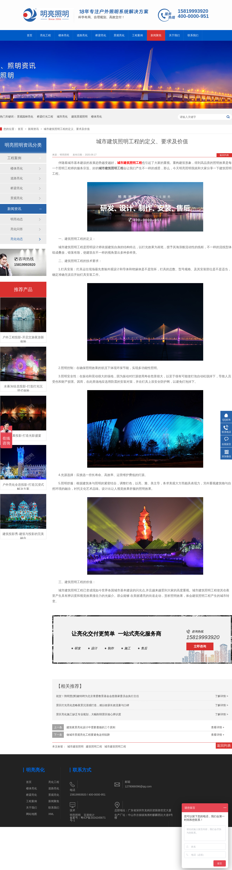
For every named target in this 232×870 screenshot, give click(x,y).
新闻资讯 (34, 128)
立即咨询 (200, 646)
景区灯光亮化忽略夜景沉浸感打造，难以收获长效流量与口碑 (92, 705)
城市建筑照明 (75, 746)
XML (51, 814)
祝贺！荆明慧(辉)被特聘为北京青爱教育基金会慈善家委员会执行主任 (97, 696)
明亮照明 (65, 154)
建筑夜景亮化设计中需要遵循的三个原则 (91, 727)
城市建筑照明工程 (129, 162)
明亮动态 (16, 219)
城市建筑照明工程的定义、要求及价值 (67, 128)
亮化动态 (16, 239)
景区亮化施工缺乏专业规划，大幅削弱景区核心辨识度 (88, 714)
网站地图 (31, 814)
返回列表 (224, 155)
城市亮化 (62, 116)
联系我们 (193, 35)
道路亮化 (82, 35)
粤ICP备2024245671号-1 (88, 819)
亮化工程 (45, 35)
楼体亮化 (63, 35)
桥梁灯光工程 (45, 116)
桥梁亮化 (100, 35)
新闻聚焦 (156, 35)
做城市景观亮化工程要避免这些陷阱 (88, 734)
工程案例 (137, 35)
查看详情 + (217, 727)
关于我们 (174, 35)
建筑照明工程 (94, 746)
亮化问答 (16, 229)
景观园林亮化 (25, 116)
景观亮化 (119, 35)
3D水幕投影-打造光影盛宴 (23, 435)
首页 (29, 35)
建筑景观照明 (79, 116)
